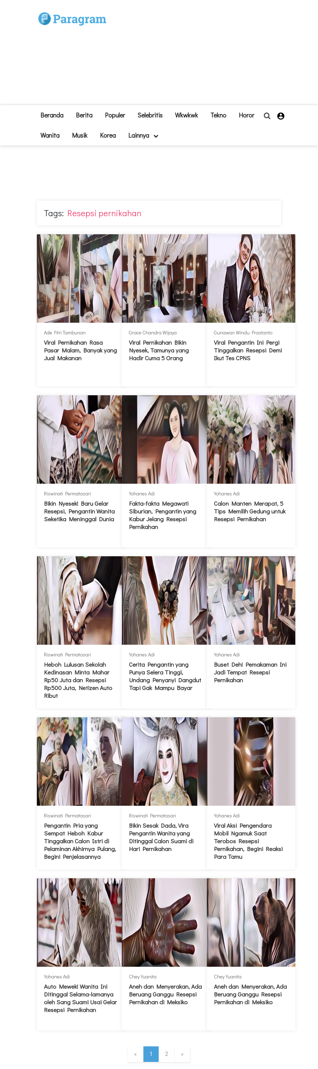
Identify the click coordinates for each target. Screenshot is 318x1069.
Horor (246, 115)
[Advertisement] (191, 55)
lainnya (143, 135)
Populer (115, 115)
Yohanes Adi (142, 493)
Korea (108, 135)
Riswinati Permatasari (67, 493)
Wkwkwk (186, 115)
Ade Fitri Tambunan (65, 332)
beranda (51, 115)
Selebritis (150, 115)
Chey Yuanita (143, 976)
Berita (84, 115)
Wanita (49, 135)
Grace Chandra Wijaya (153, 332)
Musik (79, 135)
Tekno (218, 115)
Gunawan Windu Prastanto (243, 332)
